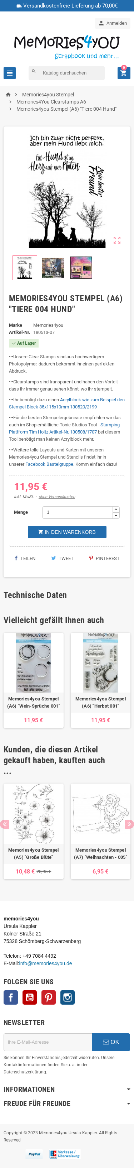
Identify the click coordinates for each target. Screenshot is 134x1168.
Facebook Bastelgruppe (49, 464)
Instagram (67, 997)
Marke (15, 325)
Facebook (11, 997)
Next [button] (129, 824)
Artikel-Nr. (19, 332)
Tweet (62, 558)
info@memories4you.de (45, 963)
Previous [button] (4, 824)
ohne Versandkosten (57, 496)
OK (111, 1042)
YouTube (30, 997)
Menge (21, 512)
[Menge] (77, 512)
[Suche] (67, 73)
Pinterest (104, 558)
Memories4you (48, 325)
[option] (33, 680)
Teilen (24, 558)
